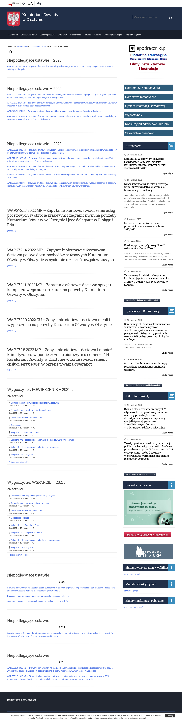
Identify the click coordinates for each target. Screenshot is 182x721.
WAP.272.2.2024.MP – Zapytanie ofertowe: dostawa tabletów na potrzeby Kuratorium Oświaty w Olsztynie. (54, 111)
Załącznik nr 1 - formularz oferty (25, 432)
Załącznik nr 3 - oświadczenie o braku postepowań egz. (35, 447)
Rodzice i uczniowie (92, 35)
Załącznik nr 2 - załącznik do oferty (26, 533)
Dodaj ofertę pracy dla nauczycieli (147, 534)
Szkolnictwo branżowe (140, 133)
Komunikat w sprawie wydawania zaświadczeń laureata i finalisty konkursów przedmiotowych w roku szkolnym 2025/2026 (145, 163)
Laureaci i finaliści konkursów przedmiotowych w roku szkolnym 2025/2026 (144, 226)
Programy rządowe (133, 35)
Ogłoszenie (16, 425)
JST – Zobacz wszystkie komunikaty (140, 474)
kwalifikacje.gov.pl (132, 574)
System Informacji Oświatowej (145, 105)
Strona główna (22, 46)
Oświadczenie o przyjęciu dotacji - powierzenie (31, 410)
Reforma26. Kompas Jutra (142, 87)
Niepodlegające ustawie (28, 575)
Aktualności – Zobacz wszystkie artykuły (142, 300)
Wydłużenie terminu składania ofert (26, 418)
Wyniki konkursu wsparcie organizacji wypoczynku (33, 496)
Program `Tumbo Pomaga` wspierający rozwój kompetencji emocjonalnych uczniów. (145, 366)
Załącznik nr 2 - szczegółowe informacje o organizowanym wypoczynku (42, 440)
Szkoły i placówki (47, 35)
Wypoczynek (133, 115)
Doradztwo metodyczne (140, 97)
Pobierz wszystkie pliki (18, 462)
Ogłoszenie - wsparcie (21, 518)
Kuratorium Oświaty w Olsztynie (40, 17)
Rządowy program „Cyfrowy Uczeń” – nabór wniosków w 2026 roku (145, 246)
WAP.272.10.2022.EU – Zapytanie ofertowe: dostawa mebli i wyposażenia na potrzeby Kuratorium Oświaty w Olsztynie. (59, 322)
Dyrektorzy (62, 35)
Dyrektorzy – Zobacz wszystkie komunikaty (143, 385)
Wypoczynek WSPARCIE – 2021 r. (36, 482)
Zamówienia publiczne (37, 46)
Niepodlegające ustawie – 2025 (34, 60)
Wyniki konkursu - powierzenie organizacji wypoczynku (35, 403)
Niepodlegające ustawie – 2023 (34, 143)
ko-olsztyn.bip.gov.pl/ (133, 607)
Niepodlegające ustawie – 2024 (34, 88)
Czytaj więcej (167, 173)
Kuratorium (13, 35)
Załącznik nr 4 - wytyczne (22, 455)
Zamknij (170, 716)
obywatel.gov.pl (131, 591)
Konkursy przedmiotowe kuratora (147, 124)
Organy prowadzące (113, 35)
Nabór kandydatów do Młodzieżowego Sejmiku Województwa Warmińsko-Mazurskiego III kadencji (145, 187)
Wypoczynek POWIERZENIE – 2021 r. (40, 389)
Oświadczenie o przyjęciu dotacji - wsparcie (30, 503)
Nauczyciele (75, 35)
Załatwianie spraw (29, 35)
